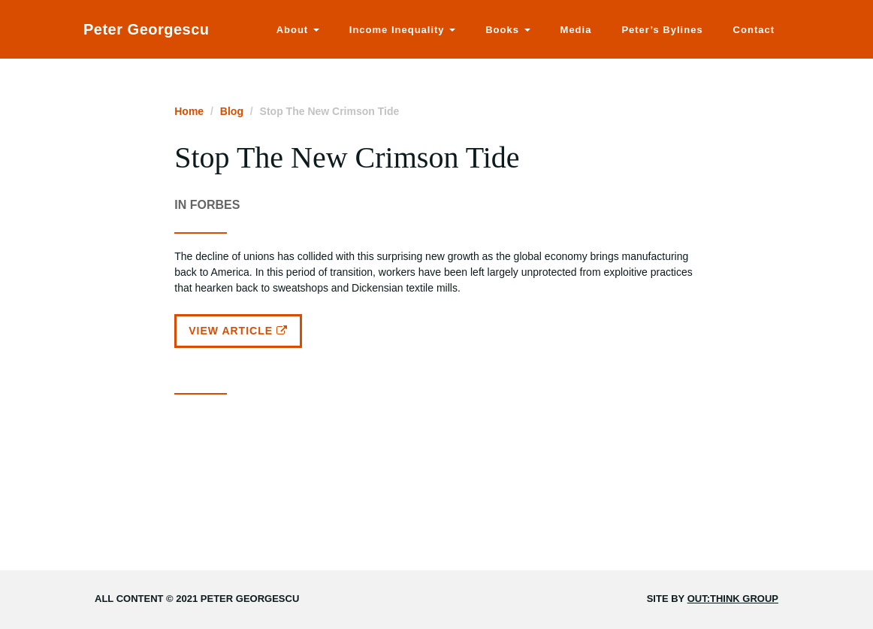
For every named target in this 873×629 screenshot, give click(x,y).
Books (507, 29)
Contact (754, 29)
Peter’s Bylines (661, 29)
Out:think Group (732, 598)
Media (576, 29)
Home (189, 111)
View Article (238, 331)
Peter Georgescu (146, 29)
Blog (231, 111)
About (297, 29)
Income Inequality (402, 29)
